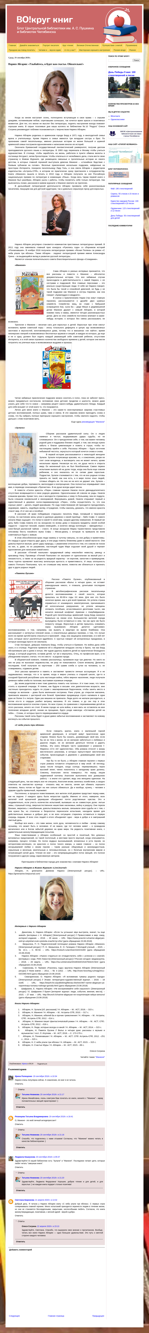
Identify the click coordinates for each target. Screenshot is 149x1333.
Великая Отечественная (88, 45)
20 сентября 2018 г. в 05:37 (48, 1157)
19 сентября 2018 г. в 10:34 (45, 1076)
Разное (132, 50)
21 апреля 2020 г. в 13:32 (46, 1200)
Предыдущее (98, 1316)
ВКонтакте (115, 116)
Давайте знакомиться (29, 45)
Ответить (19, 1084)
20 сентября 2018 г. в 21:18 (52, 1135)
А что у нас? (69, 50)
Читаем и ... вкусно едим (50, 50)
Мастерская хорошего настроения (94, 50)
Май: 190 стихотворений (122, 189)
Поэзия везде (120, 50)
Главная (12, 45)
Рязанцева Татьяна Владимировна (31, 1116)
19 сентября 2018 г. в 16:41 (61, 1116)
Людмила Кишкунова (25, 1157)
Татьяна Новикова (30, 1094)
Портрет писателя (51, 45)
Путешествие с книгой (112, 45)
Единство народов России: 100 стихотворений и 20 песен (125, 202)
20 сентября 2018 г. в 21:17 (52, 1094)
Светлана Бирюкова (24, 1200)
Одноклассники (118, 119)
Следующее (14, 1316)
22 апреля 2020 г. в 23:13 (48, 1226)
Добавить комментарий (20, 1250)
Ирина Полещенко (23, 1076)
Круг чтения (68, 45)
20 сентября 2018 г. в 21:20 (52, 1178)
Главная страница (56, 1316)
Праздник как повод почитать (22, 50)
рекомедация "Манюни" (93, 422)
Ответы (21, 1089)
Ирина (24, 1064)
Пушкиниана (131, 45)
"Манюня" (100, 1057)
